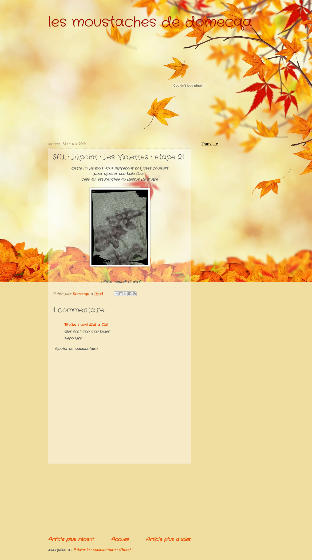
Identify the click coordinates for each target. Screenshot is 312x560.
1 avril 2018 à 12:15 (93, 324)
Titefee (70, 324)
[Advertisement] (119, 500)
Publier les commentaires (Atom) (101, 550)
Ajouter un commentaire (76, 349)
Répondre (73, 338)
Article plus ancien (168, 539)
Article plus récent (71, 539)
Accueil (120, 539)
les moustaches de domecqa (150, 22)
